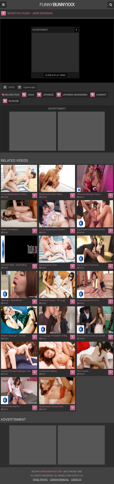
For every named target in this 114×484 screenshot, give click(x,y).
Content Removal (59, 479)
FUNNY (57, 5)
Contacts (76, 479)
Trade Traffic (40, 479)
